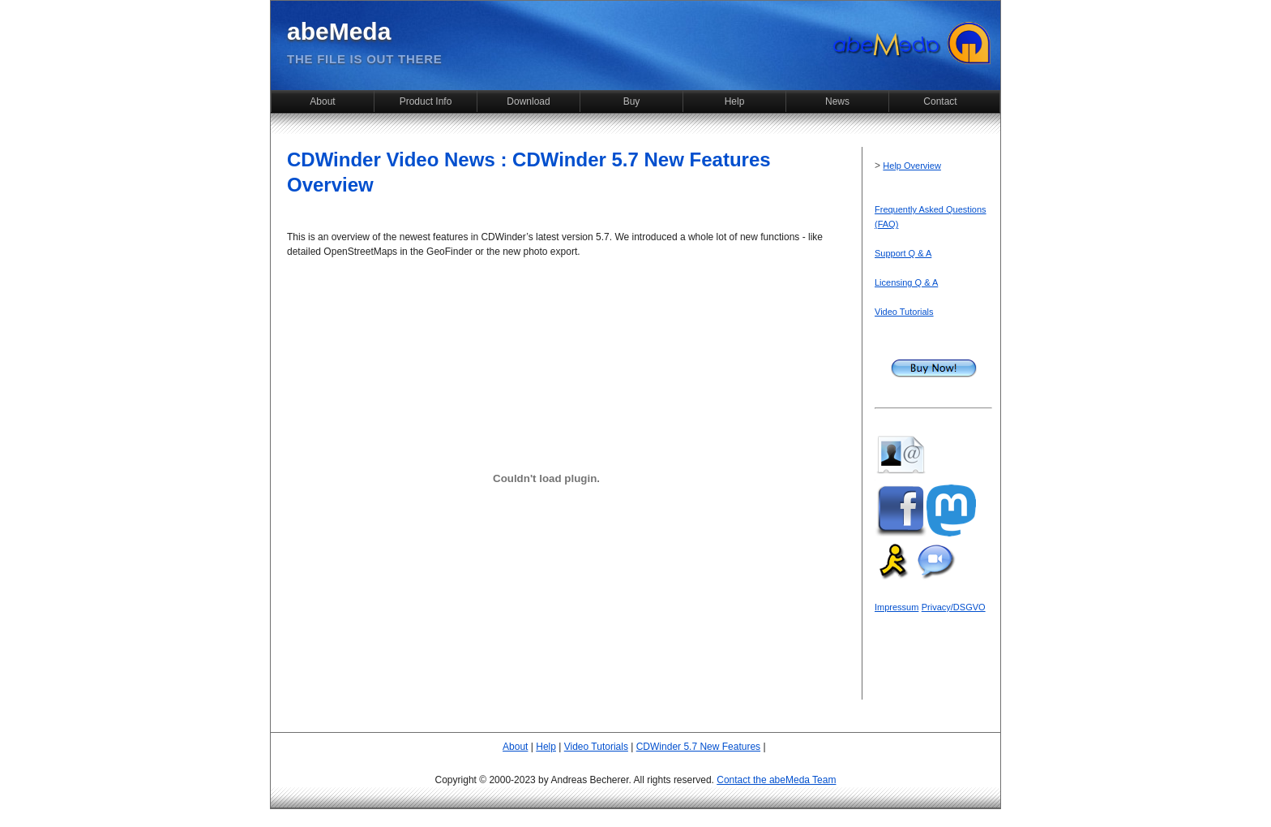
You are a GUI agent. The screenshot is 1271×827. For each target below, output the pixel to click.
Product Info (426, 101)
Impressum (896, 607)
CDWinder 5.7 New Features (698, 746)
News (837, 101)
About (322, 101)
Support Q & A (903, 253)
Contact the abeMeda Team (776, 780)
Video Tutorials (904, 312)
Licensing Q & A (906, 282)
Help (735, 101)
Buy (631, 101)
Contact (939, 101)
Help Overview (912, 165)
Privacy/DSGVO (954, 607)
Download (528, 101)
